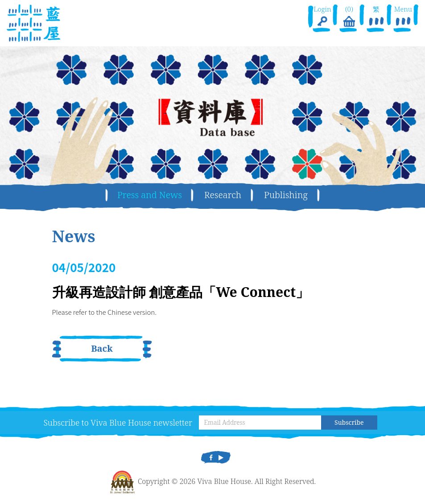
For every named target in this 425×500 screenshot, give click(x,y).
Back (102, 348)
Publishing (286, 195)
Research (222, 195)
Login (322, 16)
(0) (349, 16)
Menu (403, 16)
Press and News (149, 195)
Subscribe (348, 422)
